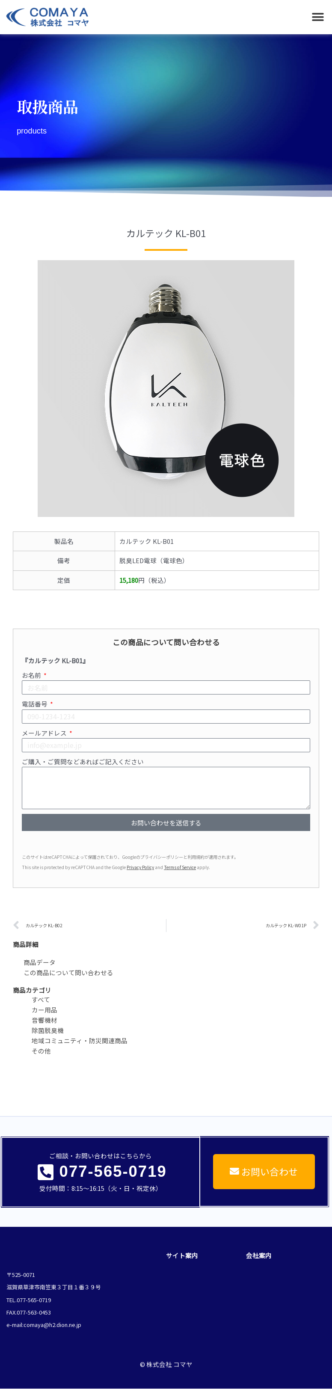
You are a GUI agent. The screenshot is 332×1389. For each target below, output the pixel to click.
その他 (41, 1050)
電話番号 (35, 703)
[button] (318, 17)
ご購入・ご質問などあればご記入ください (83, 761)
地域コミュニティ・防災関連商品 (79, 1040)
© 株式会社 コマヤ (166, 1356)
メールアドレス (45, 732)
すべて (41, 999)
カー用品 (44, 1009)
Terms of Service (180, 867)
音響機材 (44, 1019)
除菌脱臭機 (48, 1030)
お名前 (32, 675)
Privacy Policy (140, 867)
